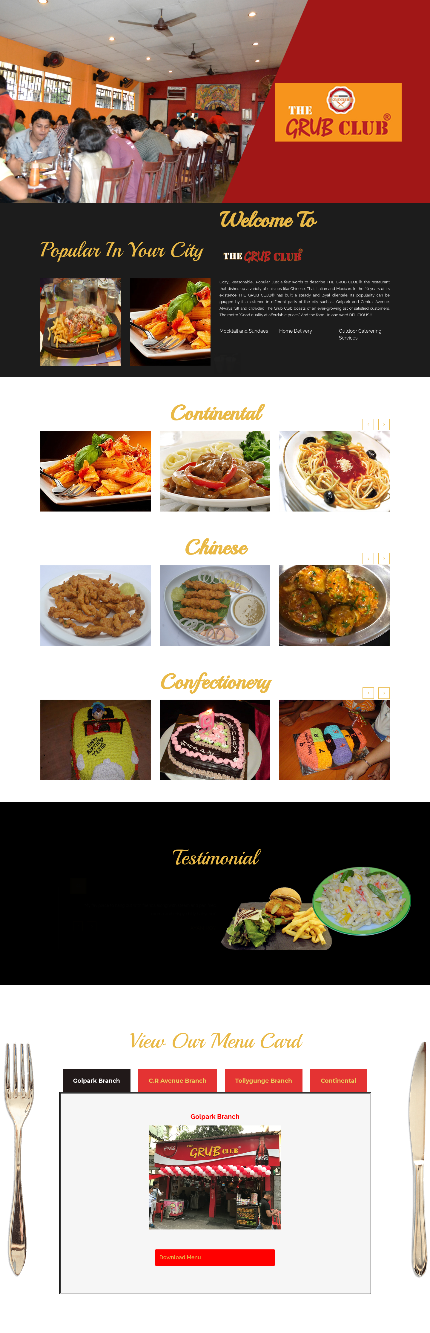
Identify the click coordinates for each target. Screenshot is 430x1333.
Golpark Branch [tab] (96, 1080)
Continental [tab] (338, 1080)
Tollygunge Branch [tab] (263, 1080)
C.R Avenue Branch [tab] (178, 1080)
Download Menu (180, 1257)
